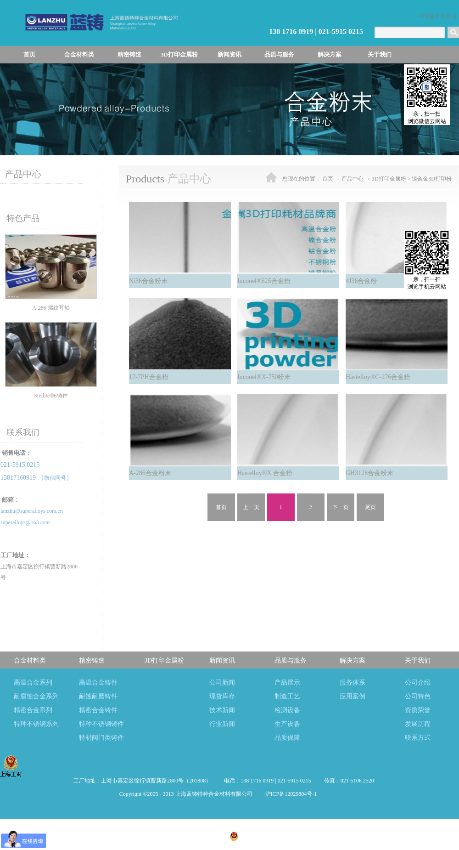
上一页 (251, 507)
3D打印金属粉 (389, 179)
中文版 (427, 16)
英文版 (448, 16)
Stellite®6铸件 (50, 395)
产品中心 (352, 179)
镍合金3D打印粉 (432, 179)
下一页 (340, 507)
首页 (29, 54)
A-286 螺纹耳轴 (51, 308)
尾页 (370, 507)
